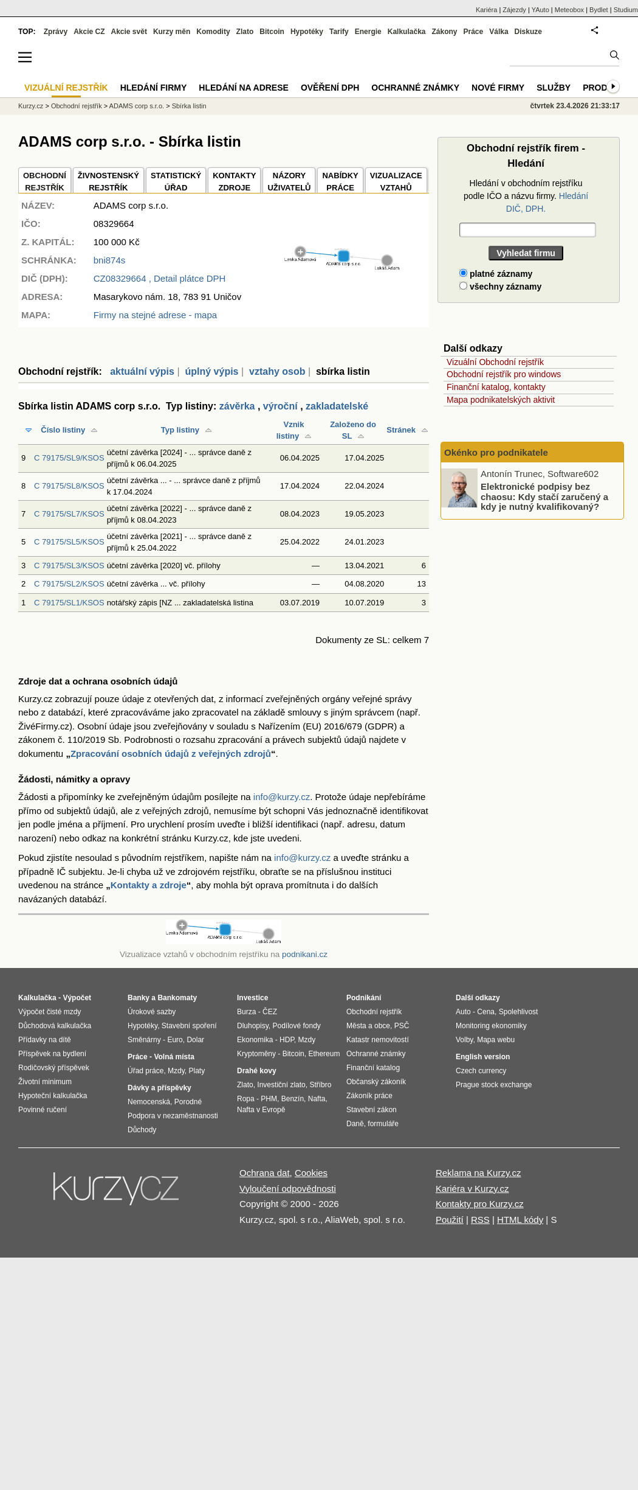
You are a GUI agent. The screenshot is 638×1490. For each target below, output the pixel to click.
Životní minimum (45, 1081)
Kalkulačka (407, 31)
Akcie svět (129, 31)
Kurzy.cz (30, 106)
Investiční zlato (281, 1085)
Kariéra (486, 9)
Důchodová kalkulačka (54, 1026)
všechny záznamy (500, 286)
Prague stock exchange (494, 1085)
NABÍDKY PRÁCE (340, 181)
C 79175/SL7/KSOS (69, 513)
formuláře (383, 1123)
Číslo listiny (63, 429)
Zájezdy (514, 9)
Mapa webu (496, 1040)
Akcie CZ (89, 31)
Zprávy (55, 31)
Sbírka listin (189, 106)
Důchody (142, 1130)
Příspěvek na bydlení (52, 1054)
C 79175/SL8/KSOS (69, 485)
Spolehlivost (518, 1012)
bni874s (110, 260)
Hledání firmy (153, 87)
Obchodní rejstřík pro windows (504, 374)
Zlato (245, 31)
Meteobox (569, 9)
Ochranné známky (415, 87)
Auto (463, 1012)
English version (483, 1057)
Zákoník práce (369, 1095)
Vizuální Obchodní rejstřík (495, 362)
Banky (138, 998)
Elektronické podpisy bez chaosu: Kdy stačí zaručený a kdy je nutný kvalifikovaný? (544, 496)
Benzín (292, 1099)
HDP (287, 1040)
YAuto (540, 9)
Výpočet (77, 998)
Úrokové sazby (152, 1012)
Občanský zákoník (376, 1081)
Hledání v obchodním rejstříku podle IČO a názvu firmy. (526, 196)
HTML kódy (520, 1219)
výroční (280, 406)
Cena (486, 1012)
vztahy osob (277, 371)
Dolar (195, 1040)
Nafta (317, 1099)
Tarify (339, 31)
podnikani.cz (305, 954)
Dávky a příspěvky (159, 1088)
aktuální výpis (142, 371)
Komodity (213, 31)
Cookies (311, 1173)
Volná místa (174, 1057)
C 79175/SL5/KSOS (69, 541)
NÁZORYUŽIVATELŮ (288, 181)
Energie (368, 31)
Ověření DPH (330, 87)
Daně (355, 1123)
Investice (252, 998)
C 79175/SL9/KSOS (69, 457)
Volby (464, 1040)
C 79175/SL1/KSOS (69, 602)
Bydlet (598, 9)
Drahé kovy (256, 1071)
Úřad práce (145, 1071)
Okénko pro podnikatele (496, 452)
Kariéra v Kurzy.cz (472, 1188)
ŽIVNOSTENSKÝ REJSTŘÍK (108, 181)
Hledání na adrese (244, 87)
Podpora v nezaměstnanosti (173, 1116)
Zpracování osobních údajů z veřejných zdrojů (170, 753)
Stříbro (320, 1085)
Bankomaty (177, 998)
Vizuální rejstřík (66, 87)
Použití (450, 1219)
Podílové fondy (296, 1026)
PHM (269, 1099)
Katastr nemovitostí (377, 1040)
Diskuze (528, 31)
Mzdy (176, 1071)
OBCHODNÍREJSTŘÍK (44, 181)
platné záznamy (495, 274)
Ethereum (324, 1054)
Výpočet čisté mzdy (49, 1012)
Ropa (246, 1099)
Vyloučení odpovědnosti (287, 1188)
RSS (480, 1219)
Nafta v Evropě (261, 1109)
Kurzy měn (171, 31)
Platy (197, 1071)
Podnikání (363, 998)
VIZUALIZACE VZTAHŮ (396, 181)
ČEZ (269, 1012)
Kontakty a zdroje (149, 885)
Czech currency (481, 1071)
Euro (174, 1040)
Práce (474, 31)
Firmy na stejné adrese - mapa (155, 315)
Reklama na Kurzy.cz (478, 1173)
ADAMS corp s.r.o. (136, 106)
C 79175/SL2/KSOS (69, 583)
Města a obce (368, 1026)
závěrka (237, 406)
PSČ (402, 1026)
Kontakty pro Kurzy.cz (480, 1204)
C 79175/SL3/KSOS (69, 565)
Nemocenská (149, 1102)
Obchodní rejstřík (76, 106)
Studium (626, 9)
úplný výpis (211, 371)
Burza (246, 1012)
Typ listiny (180, 429)
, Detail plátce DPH (160, 278)
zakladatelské (337, 406)
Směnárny (144, 1040)
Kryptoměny (256, 1054)
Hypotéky (306, 31)
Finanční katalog (373, 1068)
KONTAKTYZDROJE (234, 181)
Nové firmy (498, 87)
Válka (498, 31)
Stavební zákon (371, 1109)
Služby (554, 87)
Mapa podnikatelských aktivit (501, 400)
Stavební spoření (189, 1026)
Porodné (188, 1102)
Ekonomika (255, 1040)
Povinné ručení (42, 1109)
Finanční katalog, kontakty (496, 387)
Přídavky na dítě (44, 1040)
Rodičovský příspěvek (53, 1068)
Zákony (444, 31)
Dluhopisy (253, 1026)
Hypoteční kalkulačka (52, 1095)
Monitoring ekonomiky (491, 1026)
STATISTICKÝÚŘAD (176, 181)
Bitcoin (271, 31)
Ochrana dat (264, 1173)
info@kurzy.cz (281, 797)
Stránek (401, 429)
